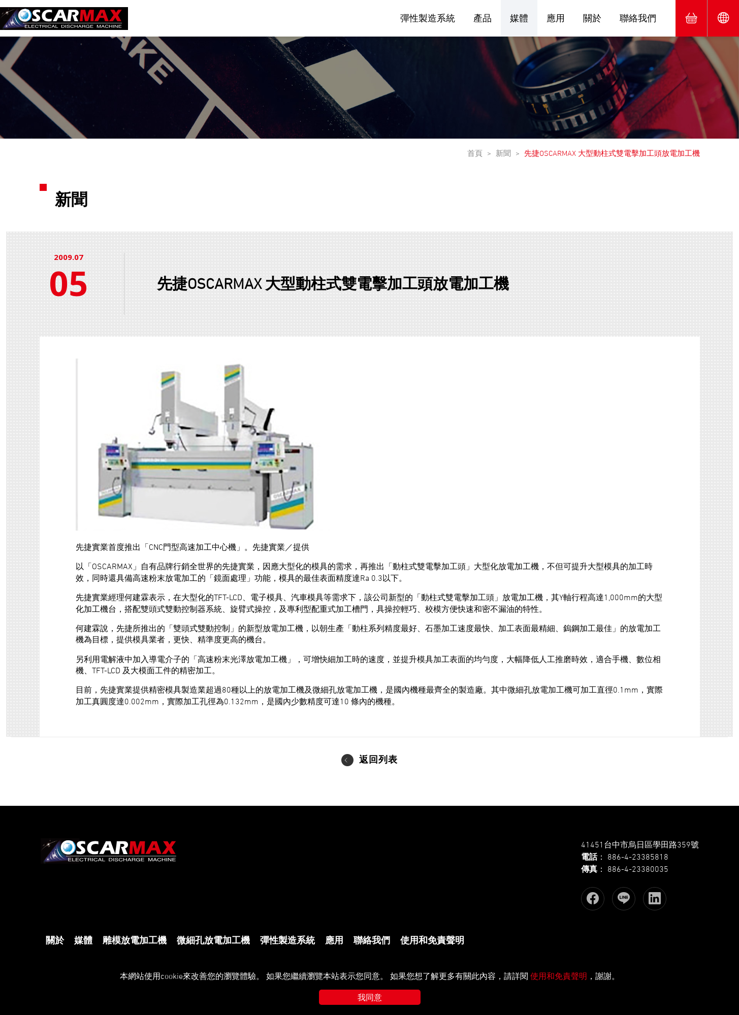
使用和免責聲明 (432, 940)
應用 (556, 18)
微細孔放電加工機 (213, 940)
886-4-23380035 (637, 868)
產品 (482, 18)
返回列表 (378, 761)
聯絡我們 (638, 18)
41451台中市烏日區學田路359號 (640, 844)
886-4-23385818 (637, 856)
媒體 (519, 18)
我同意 (370, 997)
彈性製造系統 (427, 18)
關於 (592, 18)
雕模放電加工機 (135, 940)
